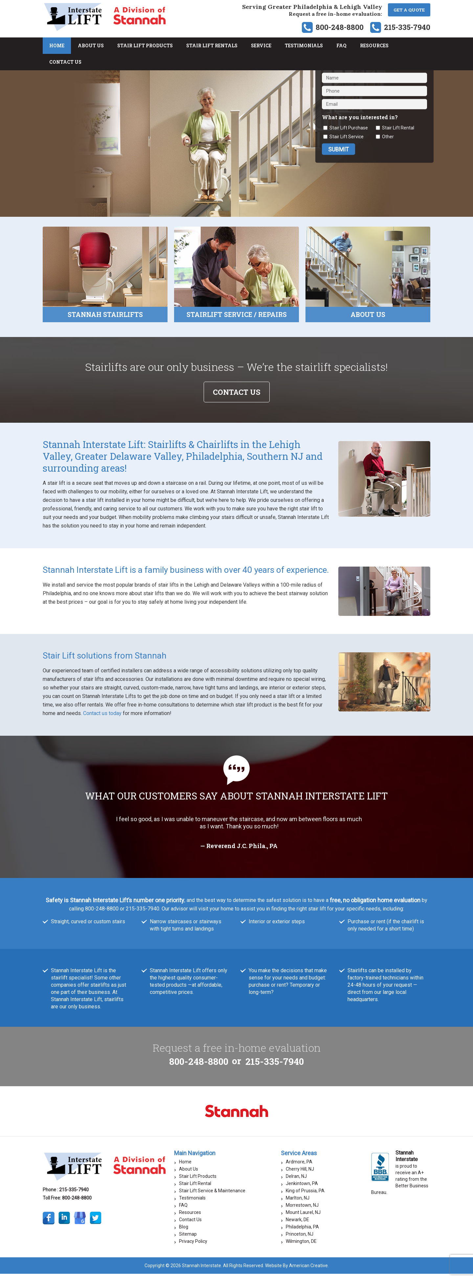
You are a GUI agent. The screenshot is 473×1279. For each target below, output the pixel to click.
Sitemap (188, 1239)
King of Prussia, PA (305, 1196)
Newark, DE (297, 1224)
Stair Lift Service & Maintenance (212, 1196)
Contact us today (102, 718)
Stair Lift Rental (195, 1188)
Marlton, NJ (297, 1203)
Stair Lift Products (197, 1181)
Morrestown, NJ (302, 1210)
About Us (188, 1174)
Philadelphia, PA (302, 1232)
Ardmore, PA (299, 1167)
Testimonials (192, 1203)
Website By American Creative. (297, 1270)
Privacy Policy (193, 1246)
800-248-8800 (340, 27)
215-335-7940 (407, 27)
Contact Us (190, 1224)
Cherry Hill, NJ (300, 1174)
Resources (190, 1217)
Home (185, 1167)
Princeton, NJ (299, 1239)
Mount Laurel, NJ (303, 1217)
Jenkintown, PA (302, 1188)
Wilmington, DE (301, 1246)
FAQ (183, 1210)
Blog (183, 1232)
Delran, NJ (296, 1181)
